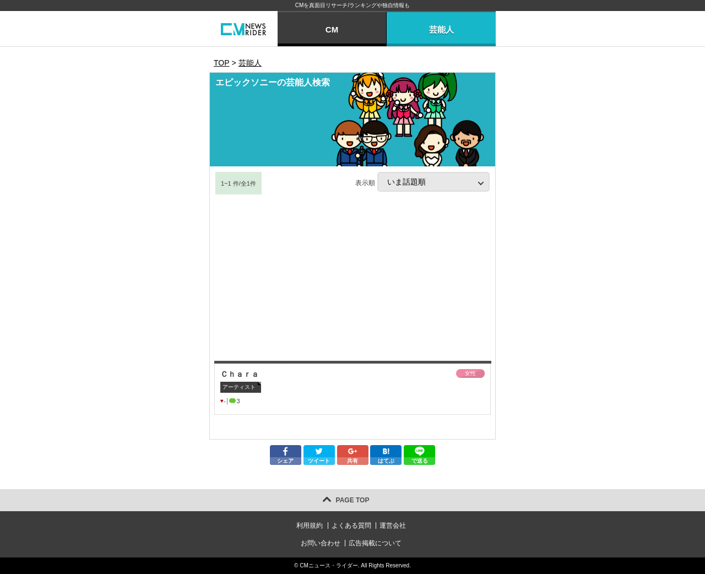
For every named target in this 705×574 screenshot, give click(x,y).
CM (332, 29)
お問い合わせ (320, 543)
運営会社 (392, 525)
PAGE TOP (353, 500)
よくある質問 (351, 525)
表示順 (422, 182)
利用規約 (309, 525)
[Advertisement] (352, 278)
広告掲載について (375, 543)
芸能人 (441, 29)
